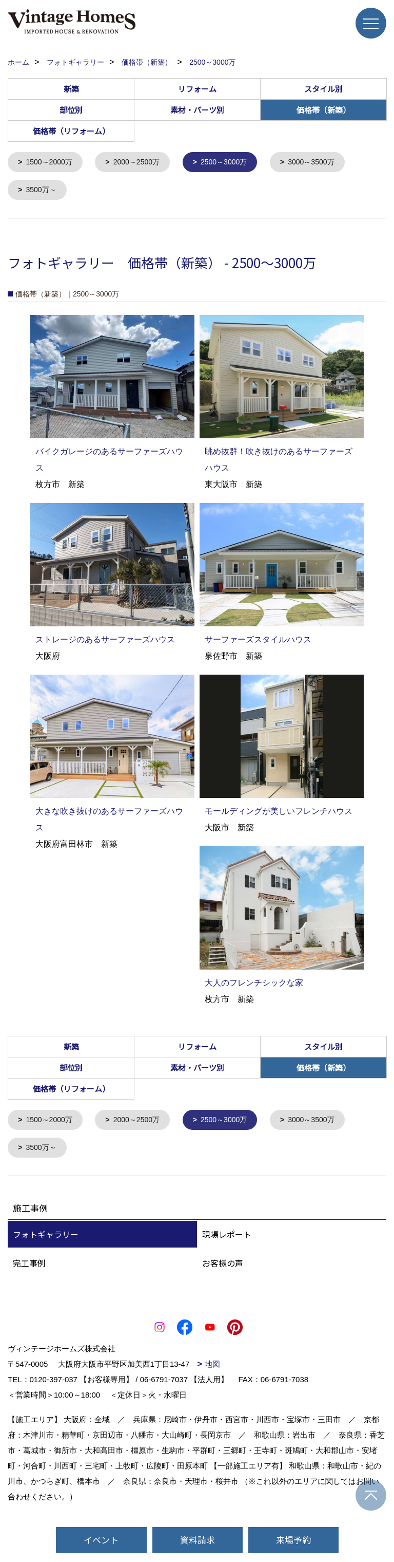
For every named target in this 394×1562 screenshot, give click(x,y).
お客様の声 (222, 1267)
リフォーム (197, 88)
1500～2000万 (51, 162)
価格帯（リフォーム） (71, 130)
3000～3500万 (325, 162)
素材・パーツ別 (197, 109)
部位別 (71, 109)
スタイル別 (323, 88)
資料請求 (197, 1539)
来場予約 (293, 1539)
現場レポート (226, 1238)
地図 (212, 1368)
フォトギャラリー (45, 1238)
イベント (101, 1539)
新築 (71, 88)
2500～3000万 (234, 162)
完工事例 (29, 1267)
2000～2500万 (142, 162)
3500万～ (43, 191)
